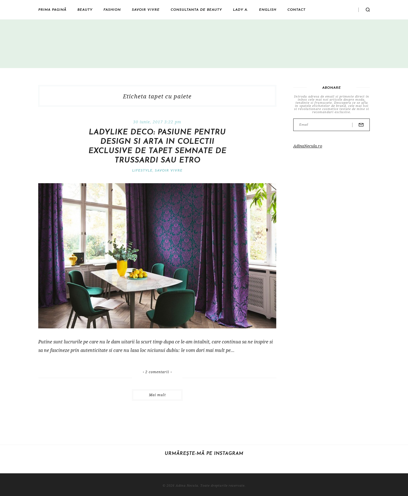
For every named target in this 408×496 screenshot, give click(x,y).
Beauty (84, 10)
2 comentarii (157, 372)
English (267, 10)
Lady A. (240, 10)
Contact (296, 10)
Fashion (112, 10)
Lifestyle (142, 170)
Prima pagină (52, 10)
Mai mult (157, 394)
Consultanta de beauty (196, 10)
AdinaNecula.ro (307, 146)
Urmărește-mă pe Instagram (204, 453)
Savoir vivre (146, 10)
